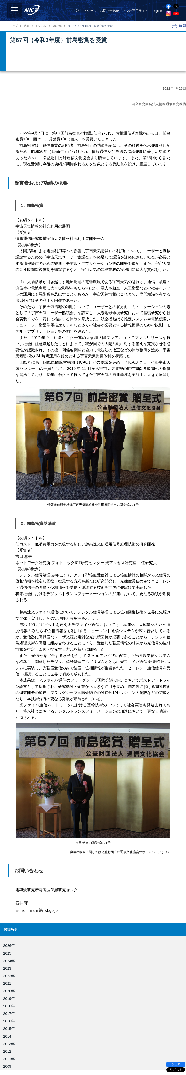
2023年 (9, 968)
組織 (8, 1038)
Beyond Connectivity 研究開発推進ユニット (124, 1068)
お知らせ (41, 26)
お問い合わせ (109, 11)
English (157, 11)
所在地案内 (13, 1071)
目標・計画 (13, 1049)
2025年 (9, 953)
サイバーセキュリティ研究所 (114, 1048)
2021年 (9, 983)
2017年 (9, 1013)
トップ (14, 26)
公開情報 (11, 1066)
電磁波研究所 (103, 1034)
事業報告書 (13, 1055)
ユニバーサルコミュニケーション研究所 (122, 1055)
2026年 (9, 945)
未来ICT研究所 (104, 1062)
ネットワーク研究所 (108, 1041)
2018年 (9, 1006)
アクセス (90, 11)
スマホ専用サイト (135, 11)
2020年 (9, 991)
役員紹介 (11, 1032)
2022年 (57, 26)
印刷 (182, 26)
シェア (175, 1064)
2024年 (9, 961)
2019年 (9, 998)
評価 (8, 1060)
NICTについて (16, 1027)
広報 (27, 26)
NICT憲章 (12, 1044)
